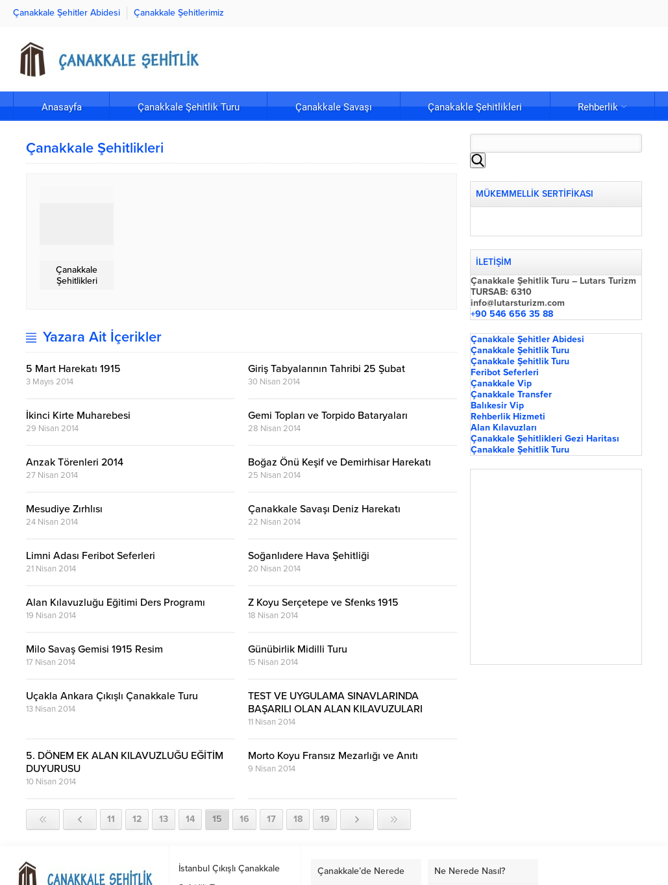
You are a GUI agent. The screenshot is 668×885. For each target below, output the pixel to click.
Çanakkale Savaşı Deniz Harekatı (324, 509)
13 (163, 819)
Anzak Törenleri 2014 (74, 462)
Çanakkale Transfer (511, 394)
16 (244, 819)
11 (111, 819)
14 (190, 819)
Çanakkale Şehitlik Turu (520, 350)
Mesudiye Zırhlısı (64, 509)
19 (325, 819)
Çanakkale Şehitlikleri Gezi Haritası (545, 438)
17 (271, 819)
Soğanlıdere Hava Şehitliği (308, 555)
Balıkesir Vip (497, 405)
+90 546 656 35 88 (512, 313)
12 (137, 819)
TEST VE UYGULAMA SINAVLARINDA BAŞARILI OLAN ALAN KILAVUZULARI (335, 703)
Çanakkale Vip (501, 383)
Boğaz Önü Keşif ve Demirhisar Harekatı (339, 462)
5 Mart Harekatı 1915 (73, 368)
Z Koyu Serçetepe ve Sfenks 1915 (323, 602)
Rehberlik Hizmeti (508, 416)
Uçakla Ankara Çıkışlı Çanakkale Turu (112, 696)
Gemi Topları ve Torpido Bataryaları (328, 415)
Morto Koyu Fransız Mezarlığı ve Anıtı (333, 755)
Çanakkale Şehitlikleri (76, 275)
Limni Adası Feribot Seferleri (90, 555)
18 (298, 819)
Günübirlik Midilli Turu (297, 649)
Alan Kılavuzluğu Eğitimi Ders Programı (115, 602)
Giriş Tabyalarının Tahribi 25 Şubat (326, 368)
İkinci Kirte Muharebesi (78, 415)
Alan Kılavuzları (504, 427)
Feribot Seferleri (505, 372)
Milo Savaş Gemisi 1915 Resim (94, 649)
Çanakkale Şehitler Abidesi (527, 339)
